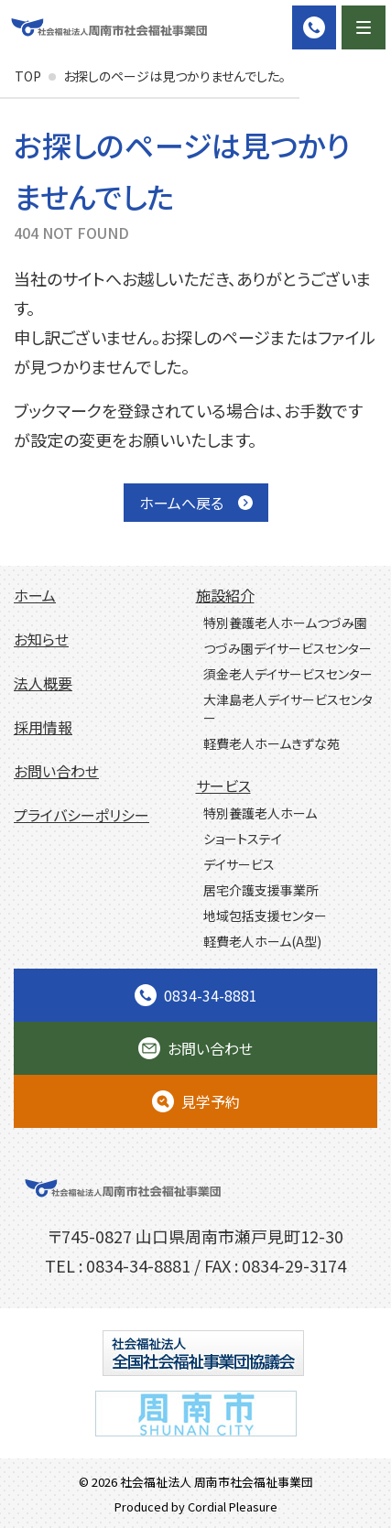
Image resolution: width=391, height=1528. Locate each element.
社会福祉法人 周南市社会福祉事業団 (216, 1481)
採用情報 (43, 727)
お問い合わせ (56, 771)
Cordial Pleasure (232, 1506)
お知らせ (41, 639)
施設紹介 (225, 595)
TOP (28, 76)
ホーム (35, 595)
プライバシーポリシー (81, 815)
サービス (223, 786)
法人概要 (43, 683)
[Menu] (364, 27)
